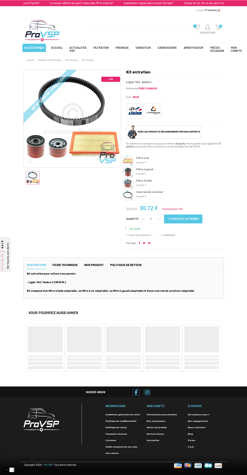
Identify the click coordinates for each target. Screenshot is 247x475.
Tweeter (144, 243)
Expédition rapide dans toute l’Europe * (157, 3)
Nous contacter (197, 427)
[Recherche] (140, 28)
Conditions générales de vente (123, 414)
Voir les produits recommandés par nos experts (164, 131)
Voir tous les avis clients (8, 256)
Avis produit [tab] (94, 265)
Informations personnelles (162, 414)
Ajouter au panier (183, 219)
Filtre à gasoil (144, 169)
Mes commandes (156, 421)
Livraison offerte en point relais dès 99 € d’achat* (89, 3)
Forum (191, 440)
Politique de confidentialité (121, 421)
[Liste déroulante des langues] (209, 10)
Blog (190, 434)
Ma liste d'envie (155, 434)
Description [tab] (36, 265)
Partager (139, 243)
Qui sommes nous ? (198, 414)
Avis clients (112, 453)
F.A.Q (191, 447)
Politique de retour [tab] (126, 265)
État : (129, 97)
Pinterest (149, 243)
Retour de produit (157, 427)
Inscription (153, 440)
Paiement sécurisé (116, 434)
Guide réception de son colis (121, 447)
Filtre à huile (144, 180)
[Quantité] (151, 219)
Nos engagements (198, 421)
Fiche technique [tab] (65, 265)
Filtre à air (142, 158)
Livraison (111, 440)
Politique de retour (116, 427)
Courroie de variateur (149, 192)
